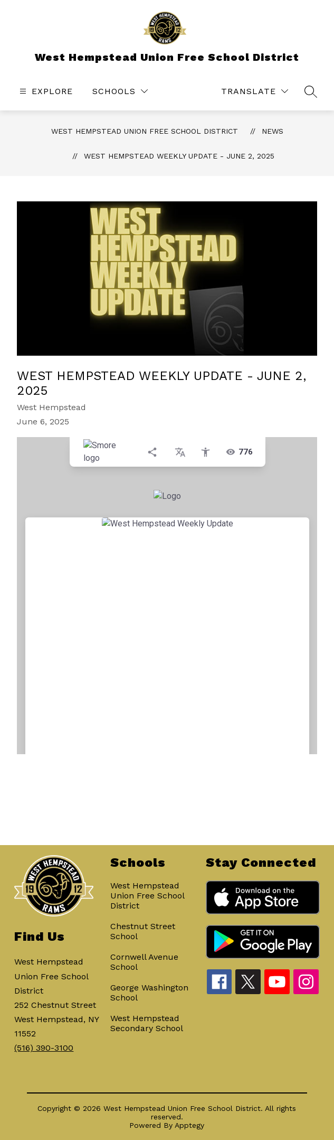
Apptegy (189, 1125)
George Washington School (149, 993)
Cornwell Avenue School (144, 962)
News (272, 131)
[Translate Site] (254, 91)
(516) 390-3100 (43, 1048)
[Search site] (310, 91)
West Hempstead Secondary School (146, 1023)
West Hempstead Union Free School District (144, 131)
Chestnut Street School (142, 931)
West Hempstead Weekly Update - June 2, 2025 (179, 156)
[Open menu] (45, 91)
